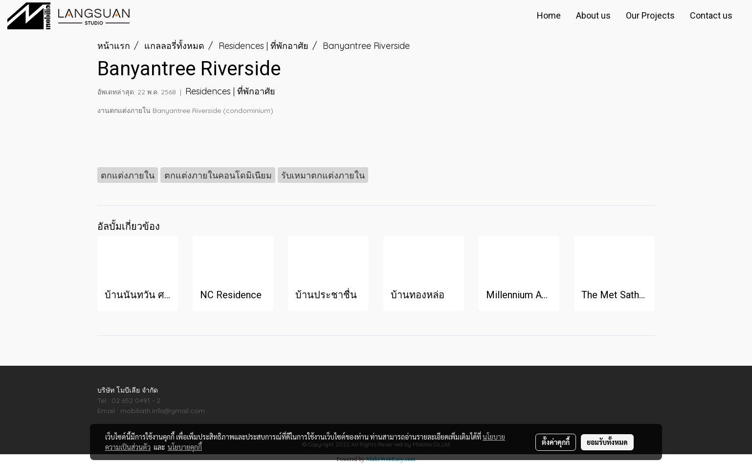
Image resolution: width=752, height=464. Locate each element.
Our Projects (650, 15)
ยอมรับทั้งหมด (607, 442)
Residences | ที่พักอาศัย (230, 91)
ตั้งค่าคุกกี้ (556, 442)
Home (549, 15)
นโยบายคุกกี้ (185, 446)
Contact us (711, 15)
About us (593, 15)
